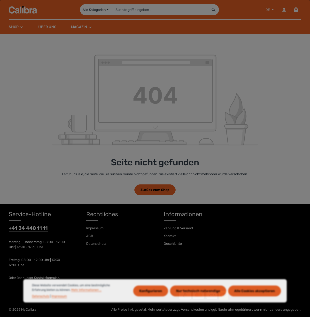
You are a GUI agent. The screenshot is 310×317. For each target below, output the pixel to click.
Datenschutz (96, 244)
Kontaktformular (46, 278)
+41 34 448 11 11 (28, 228)
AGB (89, 236)
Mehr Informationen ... (86, 298)
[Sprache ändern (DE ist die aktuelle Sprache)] (269, 9)
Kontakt (170, 236)
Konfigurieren (150, 299)
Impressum (94, 228)
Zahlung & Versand (178, 228)
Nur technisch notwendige (198, 299)
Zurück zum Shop (155, 190)
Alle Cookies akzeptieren (254, 299)
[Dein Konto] (284, 9)
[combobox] (159, 9)
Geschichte (173, 244)
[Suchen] (214, 9)
